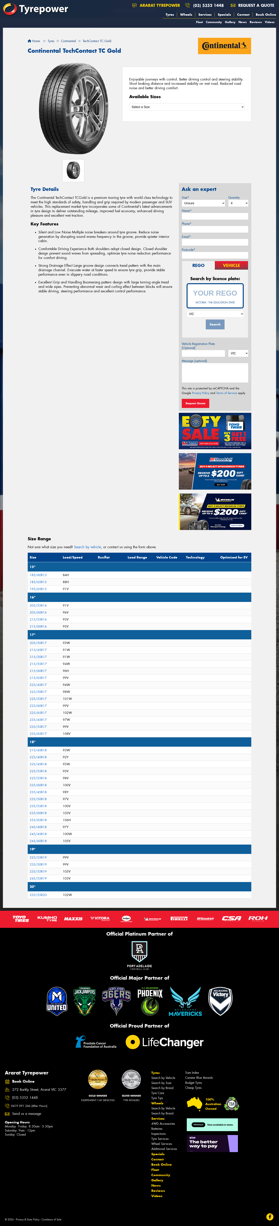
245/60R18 (38, 841)
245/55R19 (38, 878)
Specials (224, 14)
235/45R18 (38, 792)
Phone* (186, 224)
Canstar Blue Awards (199, 1078)
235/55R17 (38, 727)
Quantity (234, 198)
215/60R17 (38, 671)
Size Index (192, 1073)
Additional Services (164, 1149)
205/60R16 (38, 612)
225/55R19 (38, 857)
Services (205, 14)
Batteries (156, 1129)
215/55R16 (38, 619)
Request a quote (252, 5)
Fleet (199, 22)
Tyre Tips (157, 1098)
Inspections (158, 1134)
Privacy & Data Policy (27, 1219)
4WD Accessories (163, 1124)
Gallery (230, 22)
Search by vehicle (87, 547)
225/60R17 (38, 706)
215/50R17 (38, 657)
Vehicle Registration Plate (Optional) (198, 346)
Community (214, 22)
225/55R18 (38, 771)
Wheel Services (161, 1144)
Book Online (266, 14)
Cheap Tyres (193, 1088)
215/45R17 (38, 650)
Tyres (170, 14)
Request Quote (195, 403)
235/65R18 (38, 820)
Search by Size (161, 1083)
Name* (187, 211)
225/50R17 (38, 692)
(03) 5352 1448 (208, 5)
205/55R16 (38, 605)
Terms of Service (226, 393)
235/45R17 (38, 720)
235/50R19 (38, 864)
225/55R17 (38, 699)
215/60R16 (38, 626)
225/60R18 (38, 785)
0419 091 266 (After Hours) (29, 1106)
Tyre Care (157, 1093)
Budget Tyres (193, 1083)
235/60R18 (38, 813)
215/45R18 (38, 750)
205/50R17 (38, 643)
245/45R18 (38, 834)
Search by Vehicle (163, 1078)
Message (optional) (194, 361)
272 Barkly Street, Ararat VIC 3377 (39, 1089)
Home (34, 41)
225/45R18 (38, 764)
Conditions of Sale (51, 1219)
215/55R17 (38, 664)
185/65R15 (38, 582)
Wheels (186, 14)
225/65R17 (38, 713)
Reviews (256, 22)
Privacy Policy (200, 393)
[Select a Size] (187, 107)
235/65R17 (38, 734)
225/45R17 (38, 685)
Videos (270, 22)
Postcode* (188, 250)
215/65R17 (38, 678)
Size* (185, 198)
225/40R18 (38, 757)
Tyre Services (160, 1139)
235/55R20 (38, 895)
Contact (243, 14)
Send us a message (26, 1114)
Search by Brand (162, 1088)
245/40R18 (38, 827)
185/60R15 (38, 575)
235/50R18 (38, 799)
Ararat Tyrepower (156, 5)
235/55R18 (38, 806)
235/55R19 (38, 871)
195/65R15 (38, 589)
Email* (186, 237)
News (243, 22)
